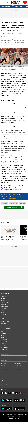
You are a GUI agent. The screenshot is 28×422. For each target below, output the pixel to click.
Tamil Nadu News (5, 375)
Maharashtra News (18, 363)
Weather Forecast (5, 321)
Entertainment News (5, 339)
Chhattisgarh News (5, 378)
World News (3, 333)
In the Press (3, 304)
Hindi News (3, 308)
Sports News (4, 341)
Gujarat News (4, 380)
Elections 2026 (9, 6)
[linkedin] (16, 393)
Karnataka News (4, 384)
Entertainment (7, 19)
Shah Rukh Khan (19, 83)
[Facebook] (2, 393)
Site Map (5, 416)
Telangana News (17, 367)
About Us (3, 298)
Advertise (3, 300)
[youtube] (13, 393)
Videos (16, 6)
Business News (4, 347)
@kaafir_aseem (18, 33)
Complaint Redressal (5, 302)
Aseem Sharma (9, 33)
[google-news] (20, 393)
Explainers (3, 345)
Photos (2, 335)
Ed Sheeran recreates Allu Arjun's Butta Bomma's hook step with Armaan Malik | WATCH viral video (12, 187)
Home (2, 6)
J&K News (3, 382)
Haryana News (4, 367)
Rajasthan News (17, 365)
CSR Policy (10, 418)
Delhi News (3, 365)
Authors (2, 312)
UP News (3, 377)
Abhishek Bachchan (15, 173)
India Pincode (4, 323)
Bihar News (3, 363)
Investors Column (5, 306)
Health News (4, 349)
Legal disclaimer (12, 416)
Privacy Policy (21, 416)
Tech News (3, 343)
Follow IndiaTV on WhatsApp (14, 207)
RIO (15, 418)
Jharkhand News (4, 369)
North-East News (5, 373)
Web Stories (3, 314)
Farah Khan (22, 203)
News (2, 19)
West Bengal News (18, 369)
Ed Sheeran (4, 203)
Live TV (2, 310)
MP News (3, 371)
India (21, 6)
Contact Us (3, 296)
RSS (19, 418)
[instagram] (9, 393)
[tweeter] (6, 393)
